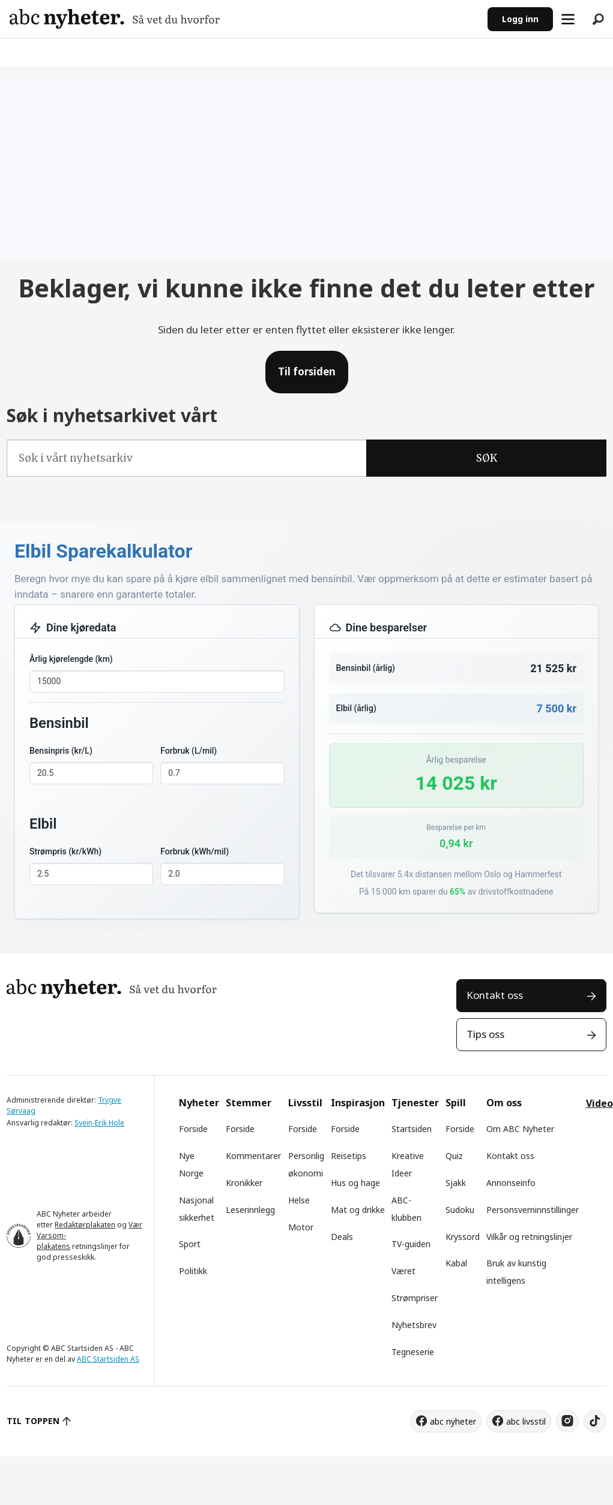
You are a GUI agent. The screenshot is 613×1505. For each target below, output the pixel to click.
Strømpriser (414, 1298)
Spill (455, 1102)
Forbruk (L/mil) (188, 750)
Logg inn (520, 19)
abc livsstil (526, 1421)
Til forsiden (307, 371)
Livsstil (305, 1102)
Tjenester (415, 1102)
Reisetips (348, 1155)
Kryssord (462, 1236)
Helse (299, 1200)
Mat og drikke (358, 1209)
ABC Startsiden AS (108, 1359)
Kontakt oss (495, 995)
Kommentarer (253, 1155)
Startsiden (411, 1128)
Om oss (504, 1102)
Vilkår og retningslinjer (529, 1236)
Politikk (193, 1271)
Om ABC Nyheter (520, 1128)
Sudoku (459, 1209)
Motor (300, 1227)
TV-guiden (410, 1244)
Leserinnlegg (250, 1209)
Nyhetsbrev (413, 1325)
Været (403, 1271)
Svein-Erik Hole (99, 1123)
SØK (486, 458)
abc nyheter (453, 1421)
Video (599, 1103)
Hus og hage (355, 1182)
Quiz (454, 1155)
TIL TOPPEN (33, 1420)
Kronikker (244, 1182)
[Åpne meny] (568, 19)
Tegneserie (412, 1351)
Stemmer (248, 1102)
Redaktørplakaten (85, 1225)
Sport (190, 1244)
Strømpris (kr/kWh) (65, 851)
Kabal (456, 1263)
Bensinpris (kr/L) (60, 750)
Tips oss (485, 1034)
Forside (193, 1128)
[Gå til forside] (115, 19)
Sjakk (455, 1182)
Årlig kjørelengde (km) (71, 659)
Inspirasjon (358, 1102)
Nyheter (199, 1102)
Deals (342, 1236)
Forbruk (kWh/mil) (194, 851)
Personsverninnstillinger (532, 1209)
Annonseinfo (511, 1182)
